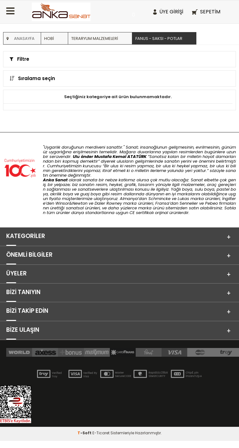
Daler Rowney (109, 203)
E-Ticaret (101, 440)
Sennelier (189, 203)
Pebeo (211, 203)
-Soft (84, 440)
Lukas (183, 199)
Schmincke (159, 199)
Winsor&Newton (71, 203)
